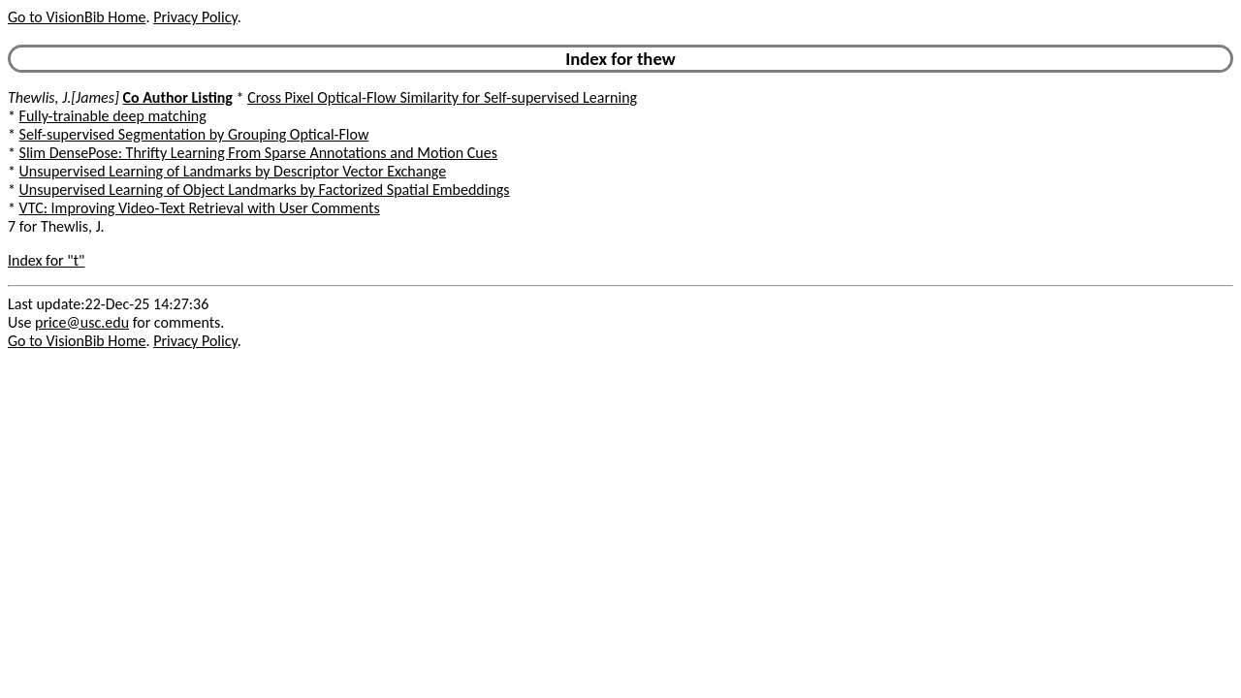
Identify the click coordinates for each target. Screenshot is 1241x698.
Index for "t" (46, 260)
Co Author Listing (177, 97)
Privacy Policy (195, 17)
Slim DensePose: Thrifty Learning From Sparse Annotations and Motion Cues (258, 152)
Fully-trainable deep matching (113, 116)
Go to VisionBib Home (76, 17)
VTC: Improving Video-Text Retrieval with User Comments (199, 208)
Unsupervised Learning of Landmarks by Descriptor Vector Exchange (233, 171)
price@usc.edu (82, 322)
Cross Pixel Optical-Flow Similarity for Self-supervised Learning (442, 97)
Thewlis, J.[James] (63, 97)
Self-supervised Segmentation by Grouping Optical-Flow (194, 134)
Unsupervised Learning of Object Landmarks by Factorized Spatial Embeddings (264, 189)
